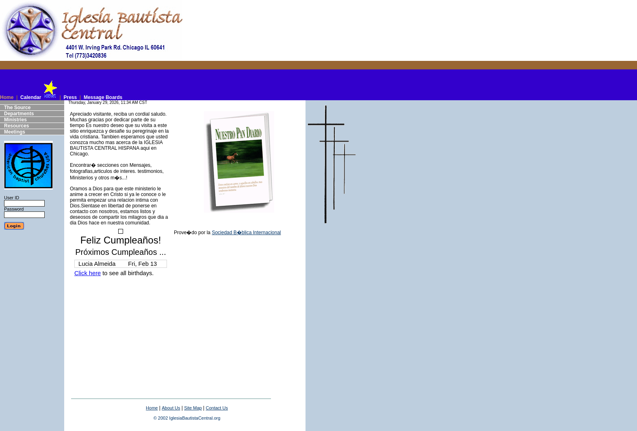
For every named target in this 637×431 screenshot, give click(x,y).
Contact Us (217, 407)
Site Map (193, 407)
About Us (171, 407)
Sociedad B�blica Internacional (246, 232)
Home (152, 407)
